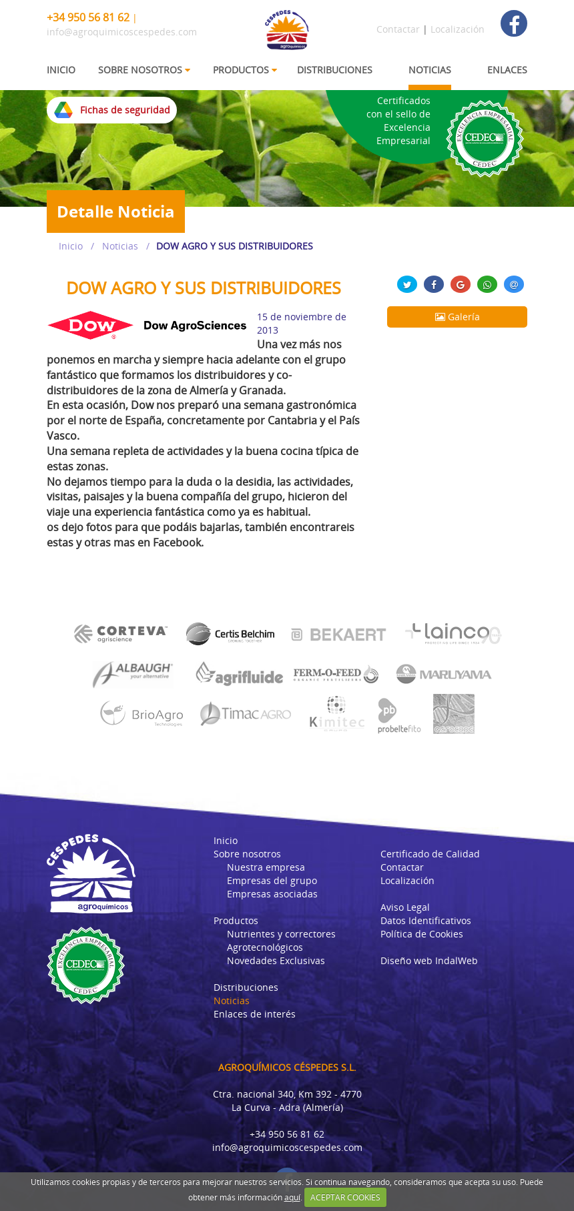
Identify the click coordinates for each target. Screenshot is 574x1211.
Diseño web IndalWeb (429, 960)
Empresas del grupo (272, 880)
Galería (457, 316)
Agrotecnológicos (265, 947)
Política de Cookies (421, 933)
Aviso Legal (405, 907)
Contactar (398, 29)
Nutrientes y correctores (281, 933)
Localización (458, 29)
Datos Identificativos (425, 920)
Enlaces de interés (255, 1013)
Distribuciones (246, 987)
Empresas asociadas (272, 893)
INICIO (61, 69)
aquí (292, 1197)
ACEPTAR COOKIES (345, 1197)
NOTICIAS (429, 69)
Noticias (120, 246)
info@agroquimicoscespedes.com (122, 31)
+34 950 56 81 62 (88, 17)
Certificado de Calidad (430, 853)
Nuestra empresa (266, 867)
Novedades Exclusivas (276, 960)
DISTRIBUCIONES (334, 69)
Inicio (71, 246)
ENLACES (507, 69)
